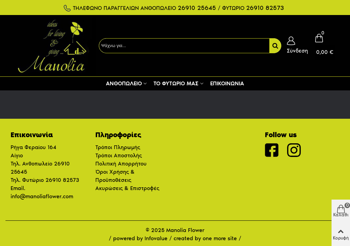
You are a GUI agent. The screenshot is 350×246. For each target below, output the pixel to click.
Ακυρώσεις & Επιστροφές (127, 188)
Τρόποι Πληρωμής (117, 147)
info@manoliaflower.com (42, 196)
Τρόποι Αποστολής (118, 155)
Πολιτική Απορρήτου (121, 163)
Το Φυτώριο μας (176, 83)
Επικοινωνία (227, 83)
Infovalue (157, 238)
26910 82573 (62, 180)
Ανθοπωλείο (124, 83)
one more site (220, 238)
